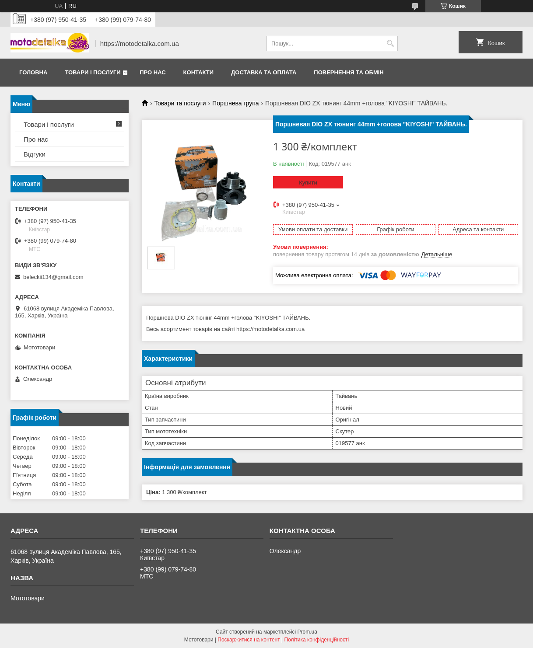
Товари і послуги (92, 72)
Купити (308, 182)
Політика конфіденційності (316, 640)
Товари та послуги (180, 103)
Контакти (198, 72)
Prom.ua (307, 632)
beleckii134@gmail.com (53, 277)
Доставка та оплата (263, 72)
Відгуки (35, 154)
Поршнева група (235, 103)
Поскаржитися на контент (248, 640)
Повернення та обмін (348, 72)
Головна (33, 72)
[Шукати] (390, 43)
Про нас (152, 72)
